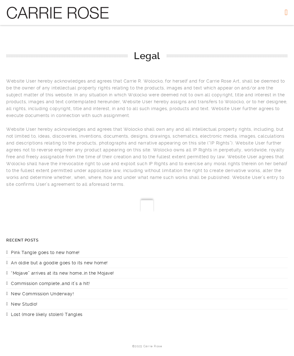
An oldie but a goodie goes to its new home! (59, 262)
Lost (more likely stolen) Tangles (47, 314)
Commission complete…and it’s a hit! (50, 283)
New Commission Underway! (42, 293)
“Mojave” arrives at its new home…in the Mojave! (62, 273)
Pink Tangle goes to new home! (45, 252)
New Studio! (24, 304)
